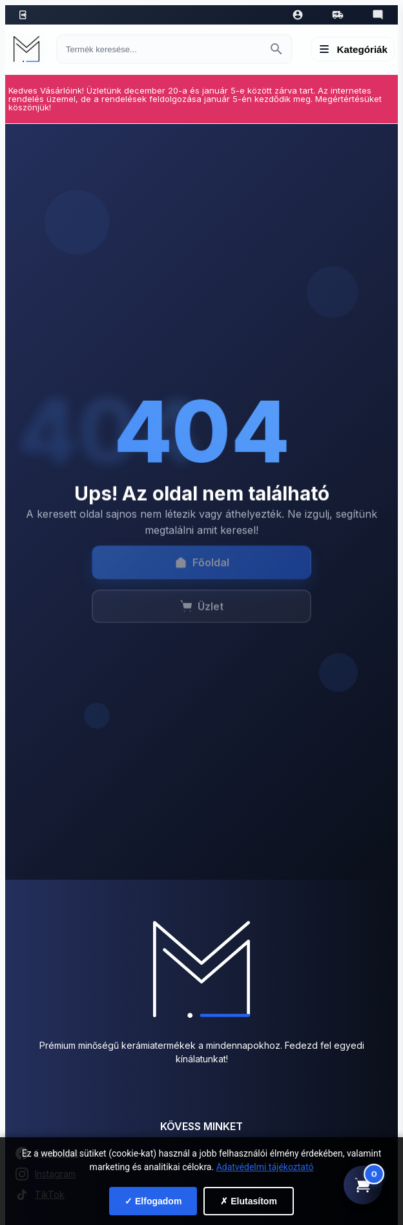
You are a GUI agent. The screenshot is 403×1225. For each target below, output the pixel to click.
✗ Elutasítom (248, 1201)
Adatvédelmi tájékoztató (265, 1167)
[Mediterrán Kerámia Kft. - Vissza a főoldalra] (29, 49)
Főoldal (201, 569)
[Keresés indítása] (276, 49)
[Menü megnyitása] (353, 49)
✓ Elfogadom (153, 1201)
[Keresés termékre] (163, 49)
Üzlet (201, 613)
